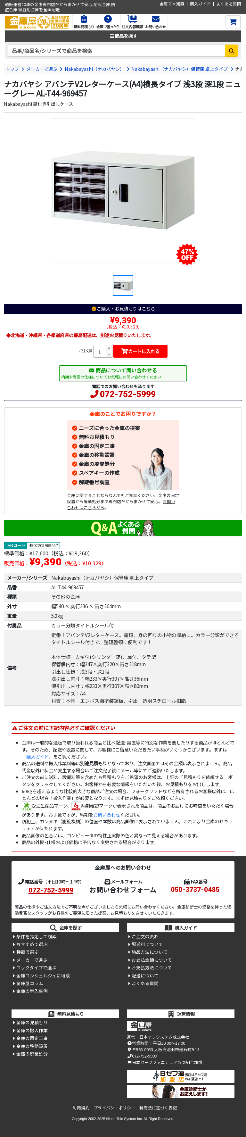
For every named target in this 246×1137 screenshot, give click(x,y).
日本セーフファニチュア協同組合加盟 (164, 1062)
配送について (145, 975)
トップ (12, 68)
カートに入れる (140, 351)
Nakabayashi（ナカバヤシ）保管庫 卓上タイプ (179, 68)
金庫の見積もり (32, 1022)
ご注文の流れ (145, 936)
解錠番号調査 (94, 482)
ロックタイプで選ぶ (36, 967)
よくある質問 (228, 4)
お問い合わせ (106, 814)
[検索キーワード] (116, 51)
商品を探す (123, 35)
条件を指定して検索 (36, 936)
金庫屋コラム (29, 983)
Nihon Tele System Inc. (124, 1119)
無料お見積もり (97, 437)
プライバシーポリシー (114, 1108)
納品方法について (150, 952)
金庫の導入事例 (32, 991)
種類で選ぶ (27, 952)
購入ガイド (200, 4)
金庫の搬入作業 (32, 1030)
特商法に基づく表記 (158, 1108)
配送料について (147, 944)
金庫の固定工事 (97, 446)
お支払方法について (152, 967)
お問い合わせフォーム (122, 889)
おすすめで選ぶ (32, 944)
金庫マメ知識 (172, 4)
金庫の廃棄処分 (97, 464)
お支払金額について (152, 960)
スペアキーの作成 (99, 473)
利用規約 (81, 1108)
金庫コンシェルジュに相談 (43, 975)
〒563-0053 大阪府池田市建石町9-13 (163, 1049)
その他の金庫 (65, 596)
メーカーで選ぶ (41, 68)
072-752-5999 (128, 394)
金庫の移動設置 (97, 455)
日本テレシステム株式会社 (164, 1037)
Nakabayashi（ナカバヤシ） (94, 68)
